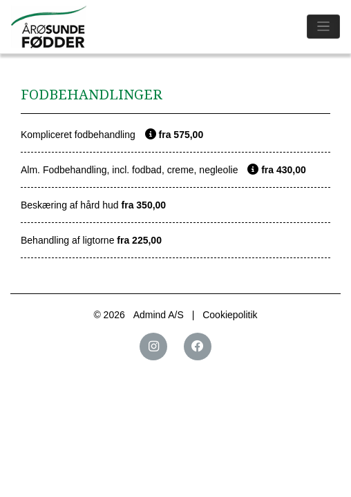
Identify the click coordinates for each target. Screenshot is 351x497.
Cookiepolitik (229, 314)
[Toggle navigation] (324, 26)
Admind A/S (158, 314)
